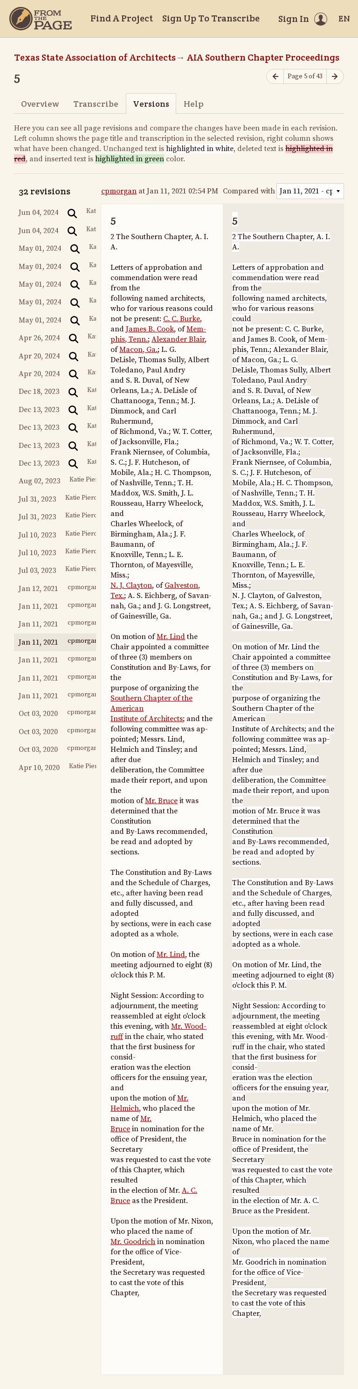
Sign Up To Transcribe (211, 18)
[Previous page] (275, 76)
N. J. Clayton (131, 585)
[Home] (40, 18)
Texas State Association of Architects (95, 57)
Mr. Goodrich (132, 1241)
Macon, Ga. (138, 349)
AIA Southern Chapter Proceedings (263, 57)
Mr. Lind (171, 636)
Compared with (249, 191)
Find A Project (121, 18)
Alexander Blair (178, 339)
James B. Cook (150, 329)
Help (194, 103)
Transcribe (95, 103)
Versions (151, 103)
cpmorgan (119, 191)
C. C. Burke (181, 318)
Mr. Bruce (161, 800)
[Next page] (335, 76)
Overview (40, 103)
